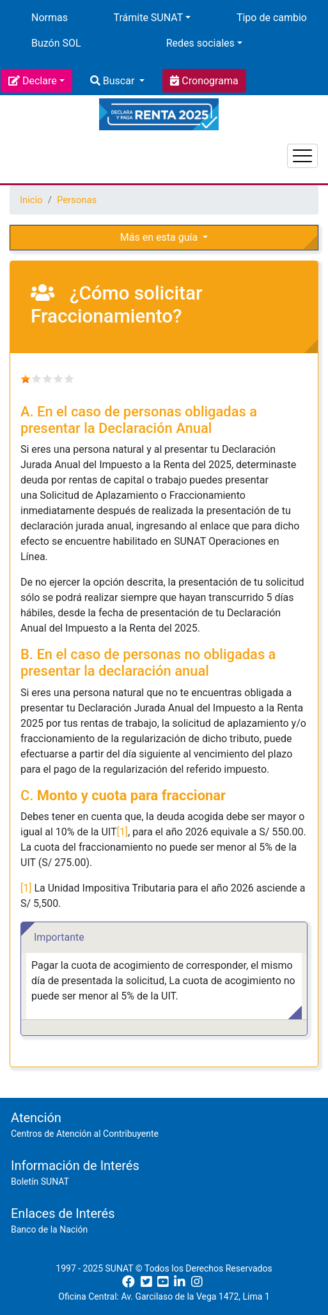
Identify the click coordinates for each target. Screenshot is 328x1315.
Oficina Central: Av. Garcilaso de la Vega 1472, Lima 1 (164, 1296)
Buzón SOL (56, 43)
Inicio (31, 200)
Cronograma (208, 81)
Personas (77, 200)
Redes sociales (200, 43)
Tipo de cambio (272, 17)
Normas (49, 17)
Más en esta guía (160, 237)
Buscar (118, 81)
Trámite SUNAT (148, 17)
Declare (39, 81)
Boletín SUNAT (40, 1181)
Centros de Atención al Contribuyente (85, 1134)
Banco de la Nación (49, 1229)
